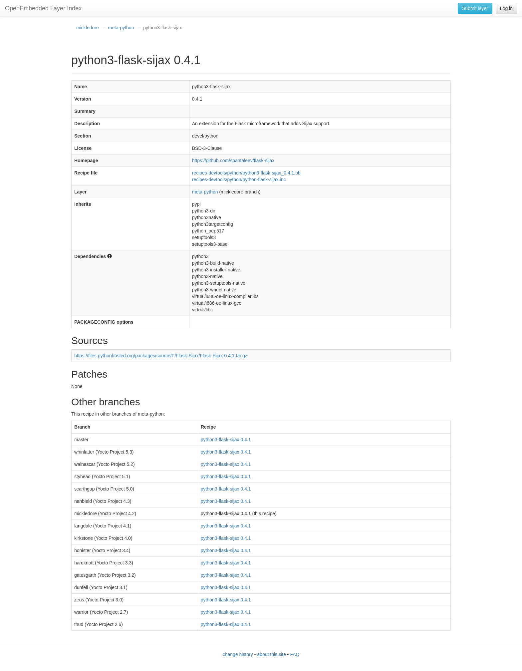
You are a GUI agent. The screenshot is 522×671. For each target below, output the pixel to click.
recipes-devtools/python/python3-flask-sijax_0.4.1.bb (246, 172)
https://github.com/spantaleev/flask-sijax (233, 160)
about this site (271, 654)
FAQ (294, 654)
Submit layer (475, 8)
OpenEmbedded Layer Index (43, 8)
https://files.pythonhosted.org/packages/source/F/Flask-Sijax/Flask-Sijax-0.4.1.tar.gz (160, 355)
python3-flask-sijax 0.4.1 (226, 439)
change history (238, 654)
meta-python (121, 27)
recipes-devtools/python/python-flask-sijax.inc (239, 179)
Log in (506, 8)
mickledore (87, 27)
